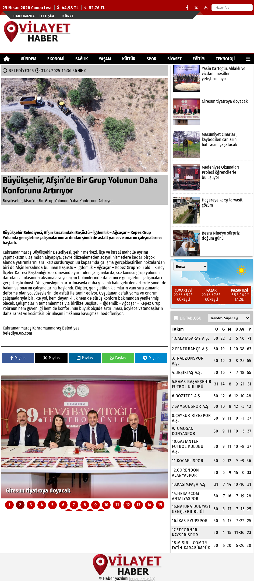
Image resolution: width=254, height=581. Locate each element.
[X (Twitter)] (196, 7)
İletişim (47, 16)
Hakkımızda (24, 16)
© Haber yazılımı (127, 578)
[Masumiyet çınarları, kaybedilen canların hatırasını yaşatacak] (212, 144)
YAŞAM (105, 58)
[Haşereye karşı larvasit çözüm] (212, 210)
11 (117, 504)
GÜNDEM (28, 58)
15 (160, 504)
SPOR (151, 58)
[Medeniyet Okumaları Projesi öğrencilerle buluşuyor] (212, 177)
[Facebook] (187, 7)
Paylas (18, 357)
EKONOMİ (55, 58)
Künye (68, 16)
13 (138, 504)
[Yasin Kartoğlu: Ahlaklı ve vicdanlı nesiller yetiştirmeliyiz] (212, 78)
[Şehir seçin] (190, 266)
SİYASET (174, 58)
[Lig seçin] (229, 318)
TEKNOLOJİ (225, 58)
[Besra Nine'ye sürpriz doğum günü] (212, 243)
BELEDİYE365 (21, 70)
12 (128, 504)
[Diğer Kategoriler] (248, 59)
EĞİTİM (199, 58)
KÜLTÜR (128, 58)
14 (149, 504)
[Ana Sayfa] (6, 59)
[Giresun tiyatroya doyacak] (84, 436)
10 (106, 504)
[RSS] (205, 7)
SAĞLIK (81, 58)
